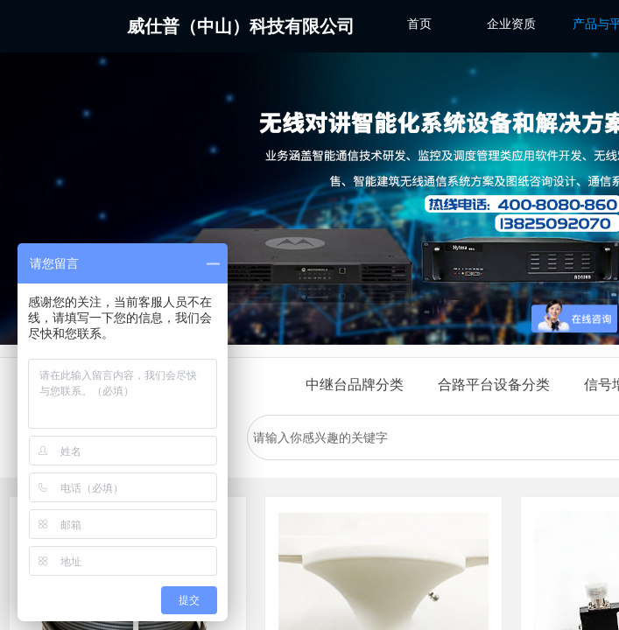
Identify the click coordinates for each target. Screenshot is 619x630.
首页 (419, 24)
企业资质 (511, 24)
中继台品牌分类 (355, 384)
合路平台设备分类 (494, 384)
